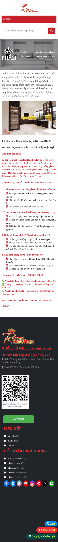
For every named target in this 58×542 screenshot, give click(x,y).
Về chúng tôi (11, 436)
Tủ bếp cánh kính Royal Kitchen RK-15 (46, 54)
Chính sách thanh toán (15, 472)
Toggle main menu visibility (53, 18)
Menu (7, 19)
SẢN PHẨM (9, 54)
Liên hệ (9, 445)
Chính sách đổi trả (13, 463)
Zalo (52, 523)
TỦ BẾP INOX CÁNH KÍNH (25, 54)
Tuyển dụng (11, 441)
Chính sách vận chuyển (15, 477)
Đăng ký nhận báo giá (43, 536)
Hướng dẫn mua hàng (15, 458)
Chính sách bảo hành (14, 468)
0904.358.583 (48, 530)
